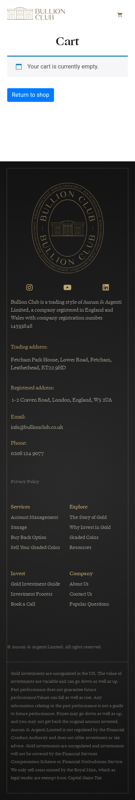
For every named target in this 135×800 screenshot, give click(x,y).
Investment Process (32, 594)
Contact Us (80, 594)
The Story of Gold (88, 517)
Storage (19, 527)
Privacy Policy (25, 481)
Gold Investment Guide (35, 584)
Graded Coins (84, 537)
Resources (80, 547)
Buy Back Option (28, 537)
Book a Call (23, 604)
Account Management (34, 517)
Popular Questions (89, 604)
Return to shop (30, 94)
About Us (79, 584)
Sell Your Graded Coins (35, 547)
